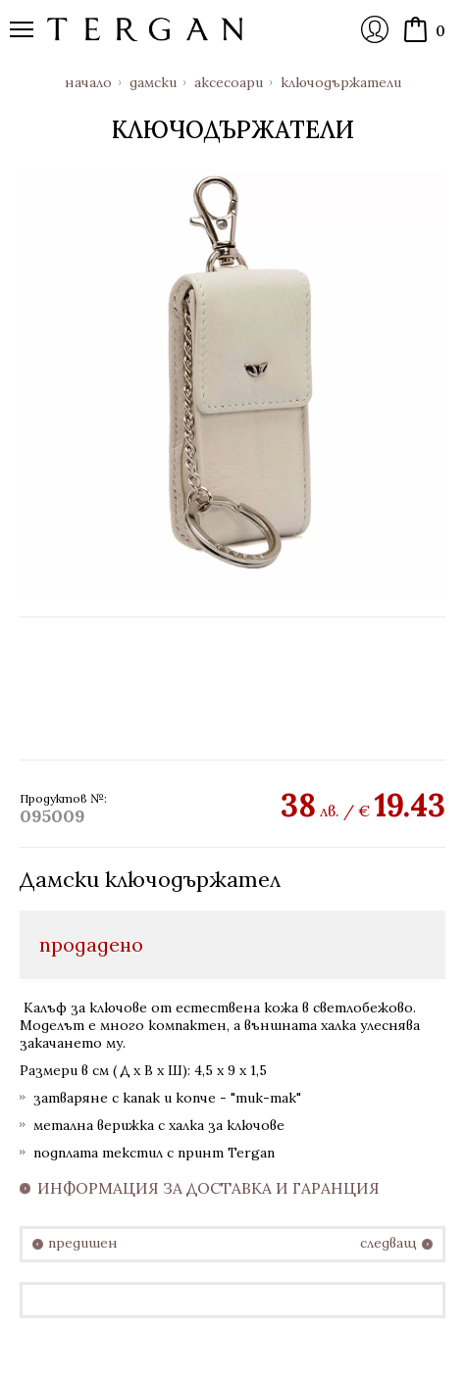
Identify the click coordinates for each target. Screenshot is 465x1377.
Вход (374, 29)
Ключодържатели (341, 82)
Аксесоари (228, 82)
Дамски (153, 82)
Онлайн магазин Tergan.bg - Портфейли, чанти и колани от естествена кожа (145, 29)
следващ (388, 1243)
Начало (88, 82)
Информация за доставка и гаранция (208, 1189)
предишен (83, 1243)
